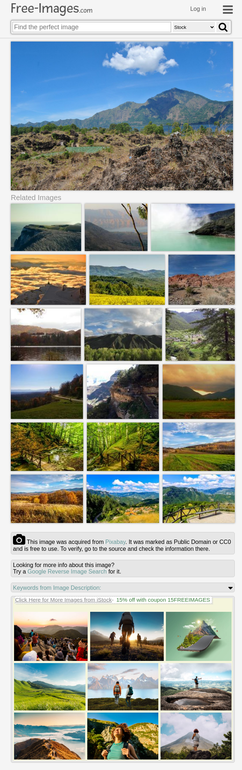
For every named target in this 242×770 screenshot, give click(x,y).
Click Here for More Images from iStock (63, 600)
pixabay (115, 542)
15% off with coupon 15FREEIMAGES (163, 600)
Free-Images (51, 8)
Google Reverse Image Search (67, 571)
